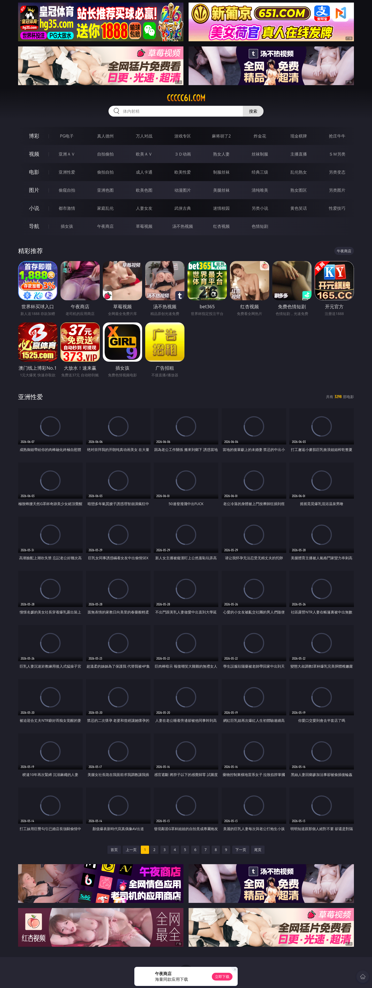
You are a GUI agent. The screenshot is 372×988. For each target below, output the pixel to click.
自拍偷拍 (105, 154)
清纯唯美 (260, 190)
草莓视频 (144, 226)
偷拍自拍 (105, 172)
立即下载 (222, 976)
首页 (114, 849)
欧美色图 (144, 190)
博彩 (34, 135)
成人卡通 (144, 172)
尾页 (257, 849)
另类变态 (337, 172)
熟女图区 (298, 190)
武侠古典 (182, 208)
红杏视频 (221, 226)
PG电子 (67, 136)
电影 (34, 171)
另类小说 (260, 208)
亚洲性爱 (67, 172)
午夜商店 (105, 226)
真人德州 (105, 136)
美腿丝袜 (221, 190)
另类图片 (337, 190)
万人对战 (144, 136)
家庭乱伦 (105, 208)
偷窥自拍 (67, 190)
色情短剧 (260, 226)
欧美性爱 (182, 172)
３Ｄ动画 (182, 154)
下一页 (240, 849)
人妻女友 (144, 208)
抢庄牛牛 (337, 136)
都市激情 (67, 208)
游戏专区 (182, 136)
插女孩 (67, 226)
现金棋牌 (298, 136)
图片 (34, 190)
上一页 (131, 849)
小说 (34, 208)
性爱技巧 (337, 208)
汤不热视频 (182, 226)
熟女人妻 (221, 154)
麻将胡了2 (221, 136)
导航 (34, 226)
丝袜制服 (260, 154)
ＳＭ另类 (337, 154)
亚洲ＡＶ (67, 154)
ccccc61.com (186, 98)
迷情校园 (221, 208)
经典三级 (260, 172)
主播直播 (298, 154)
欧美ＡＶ (144, 154)
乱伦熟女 (298, 172)
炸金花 (260, 136)
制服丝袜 (221, 172)
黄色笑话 (298, 208)
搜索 (253, 111)
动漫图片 (182, 190)
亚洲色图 (105, 190)
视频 (34, 153)
